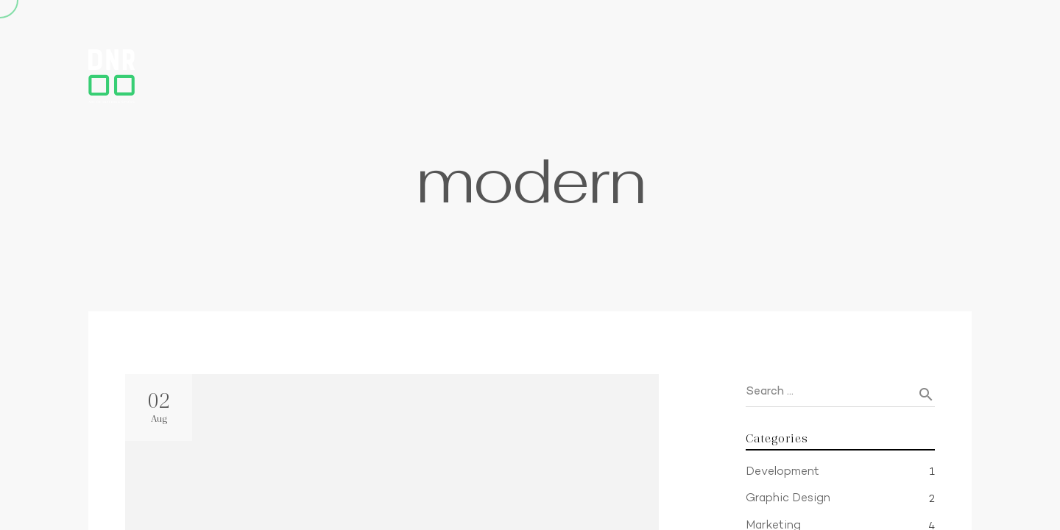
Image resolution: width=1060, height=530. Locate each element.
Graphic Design (788, 499)
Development (782, 472)
